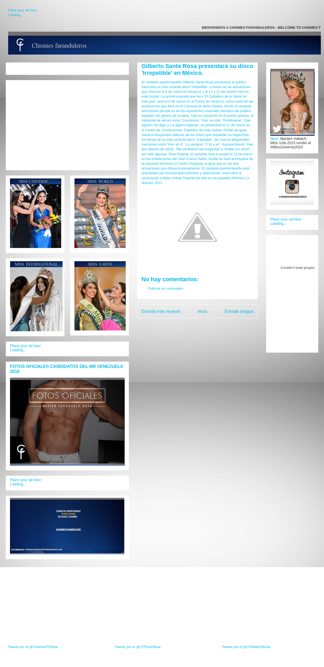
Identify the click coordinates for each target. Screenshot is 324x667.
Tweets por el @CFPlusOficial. (138, 647)
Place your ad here (22, 10)
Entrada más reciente (160, 311)
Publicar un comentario (165, 288)
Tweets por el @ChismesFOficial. (33, 647)
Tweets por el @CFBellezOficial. (246, 647)
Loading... (15, 15)
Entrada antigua (239, 311)
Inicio (202, 311)
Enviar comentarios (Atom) (208, 325)
